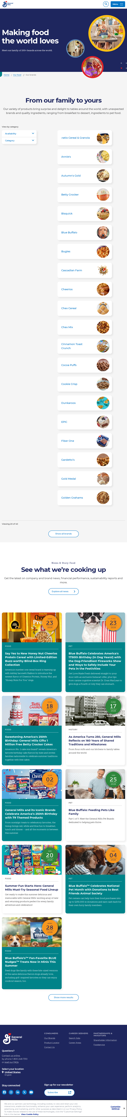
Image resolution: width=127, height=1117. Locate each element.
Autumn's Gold (84, 177)
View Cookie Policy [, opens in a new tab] (29, 1114)
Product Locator (51, 1044)
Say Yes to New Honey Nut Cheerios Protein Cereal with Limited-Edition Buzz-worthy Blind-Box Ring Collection (32, 653)
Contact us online (11, 1057)
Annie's (84, 158)
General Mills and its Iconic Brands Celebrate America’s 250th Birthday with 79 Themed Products (32, 806)
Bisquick (84, 214)
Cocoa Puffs (84, 366)
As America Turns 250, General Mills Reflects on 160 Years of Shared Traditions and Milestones (95, 732)
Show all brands (63, 535)
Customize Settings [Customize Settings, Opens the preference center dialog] (115, 1108)
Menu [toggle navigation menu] (118, 5)
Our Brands (49, 1039)
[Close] (124, 1108)
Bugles (84, 252)
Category (9, 142)
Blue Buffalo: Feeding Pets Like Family (95, 806)
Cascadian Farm (84, 271)
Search (106, 5)
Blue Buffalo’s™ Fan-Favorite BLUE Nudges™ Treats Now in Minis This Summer (32, 954)
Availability (10, 135)
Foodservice (99, 1046)
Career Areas (75, 1044)
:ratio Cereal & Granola (84, 139)
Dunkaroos (84, 404)
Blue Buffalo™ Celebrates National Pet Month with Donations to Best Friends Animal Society (95, 880)
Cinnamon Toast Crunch (84, 347)
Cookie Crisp (84, 385)
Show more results (63, 999)
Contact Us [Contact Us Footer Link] (49, 1048)
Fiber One (84, 442)
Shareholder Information (105, 1041)
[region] (63, 1108)
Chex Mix (84, 328)
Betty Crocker (84, 195)
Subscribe (53, 1094)
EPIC (84, 423)
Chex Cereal (84, 309)
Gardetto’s (84, 461)
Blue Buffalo (84, 233)
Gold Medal (84, 480)
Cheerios (84, 290)
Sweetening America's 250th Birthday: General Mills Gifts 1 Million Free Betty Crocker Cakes (32, 732)
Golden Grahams (84, 499)
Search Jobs (74, 1039)
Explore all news (60, 593)
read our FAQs (11, 1063)
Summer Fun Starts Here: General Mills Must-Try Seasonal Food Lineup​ (32, 880)
